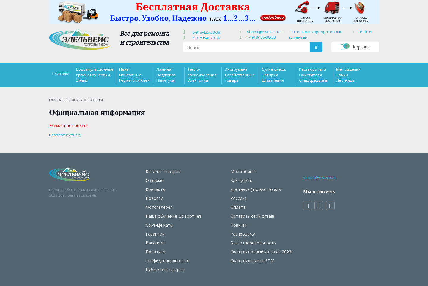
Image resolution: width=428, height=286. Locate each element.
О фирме (154, 180)
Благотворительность (253, 243)
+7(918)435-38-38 (261, 37)
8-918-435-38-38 (205, 32)
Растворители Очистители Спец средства (313, 75)
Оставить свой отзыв (252, 216)
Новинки (239, 225)
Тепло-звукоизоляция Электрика (202, 75)
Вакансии (155, 243)
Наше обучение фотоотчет (174, 216)
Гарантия (155, 234)
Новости (154, 198)
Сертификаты (159, 225)
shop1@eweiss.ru (263, 31)
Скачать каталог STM (252, 260)
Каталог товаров (163, 171)
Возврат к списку (65, 135)
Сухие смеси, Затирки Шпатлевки (274, 75)
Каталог (62, 73)
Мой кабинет (243, 171)
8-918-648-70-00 (205, 37)
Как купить (241, 180)
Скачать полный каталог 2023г (261, 252)
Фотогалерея (159, 207)
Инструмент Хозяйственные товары (240, 75)
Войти (366, 31)
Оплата (238, 207)
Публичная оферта (165, 269)
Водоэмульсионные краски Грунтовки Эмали (95, 75)
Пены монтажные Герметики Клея (134, 75)
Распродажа (242, 234)
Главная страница (66, 99)
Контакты (156, 189)
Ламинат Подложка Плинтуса (165, 75)
